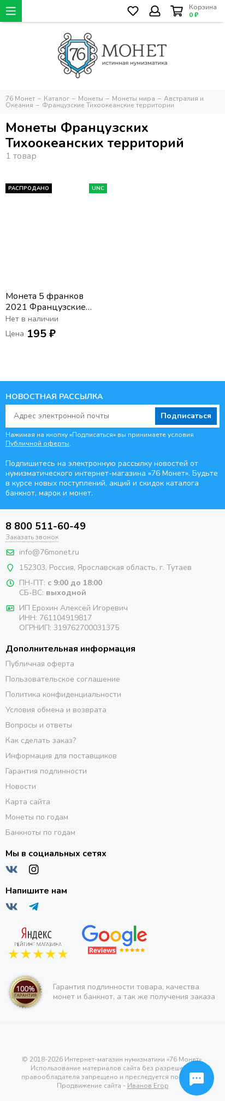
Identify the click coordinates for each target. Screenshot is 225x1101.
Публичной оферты (37, 443)
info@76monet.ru (49, 552)
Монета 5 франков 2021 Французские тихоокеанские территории (45, 302)
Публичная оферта (39, 664)
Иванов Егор (148, 1085)
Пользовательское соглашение (62, 679)
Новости (20, 786)
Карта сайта (27, 802)
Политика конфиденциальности (63, 694)
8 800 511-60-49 (45, 526)
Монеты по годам (36, 817)
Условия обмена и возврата (55, 710)
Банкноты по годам (40, 832)
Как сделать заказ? (40, 740)
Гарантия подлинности (46, 771)
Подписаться (186, 416)
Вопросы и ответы (38, 725)
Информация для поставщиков (61, 756)
